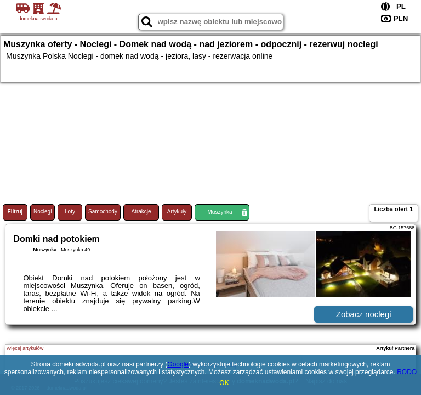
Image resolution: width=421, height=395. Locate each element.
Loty (70, 211)
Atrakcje (141, 211)
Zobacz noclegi (363, 314)
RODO (407, 372)
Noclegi (42, 211)
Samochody (102, 211)
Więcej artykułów (25, 348)
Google (178, 364)
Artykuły (177, 211)
